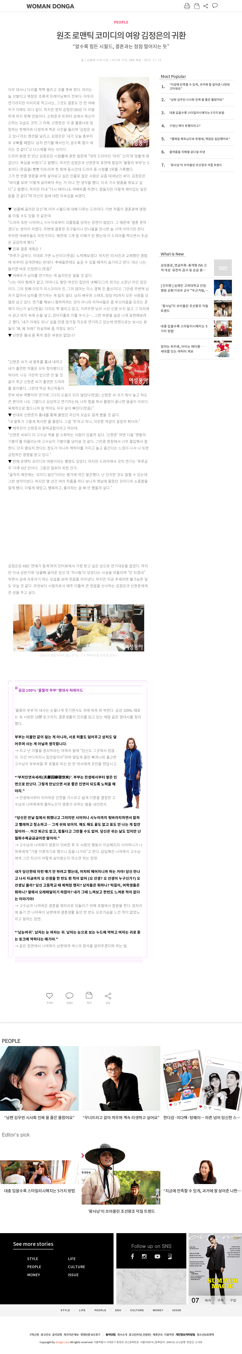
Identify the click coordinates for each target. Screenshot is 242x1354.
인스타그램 (144, 1256)
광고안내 (45, 1335)
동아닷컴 (110, 1335)
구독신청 (34, 1335)
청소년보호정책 (205, 1335)
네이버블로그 (170, 1256)
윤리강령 (57, 1335)
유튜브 (157, 1256)
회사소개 (122, 1335)
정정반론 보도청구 (90, 1335)
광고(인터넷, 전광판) (140, 1335)
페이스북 (132, 1256)
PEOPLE (121, 22)
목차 (208, 1300)
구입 (233, 1300)
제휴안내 (157, 1335)
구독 (220, 1300)
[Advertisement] (60, 526)
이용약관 (169, 1335)
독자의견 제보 (71, 1335)
